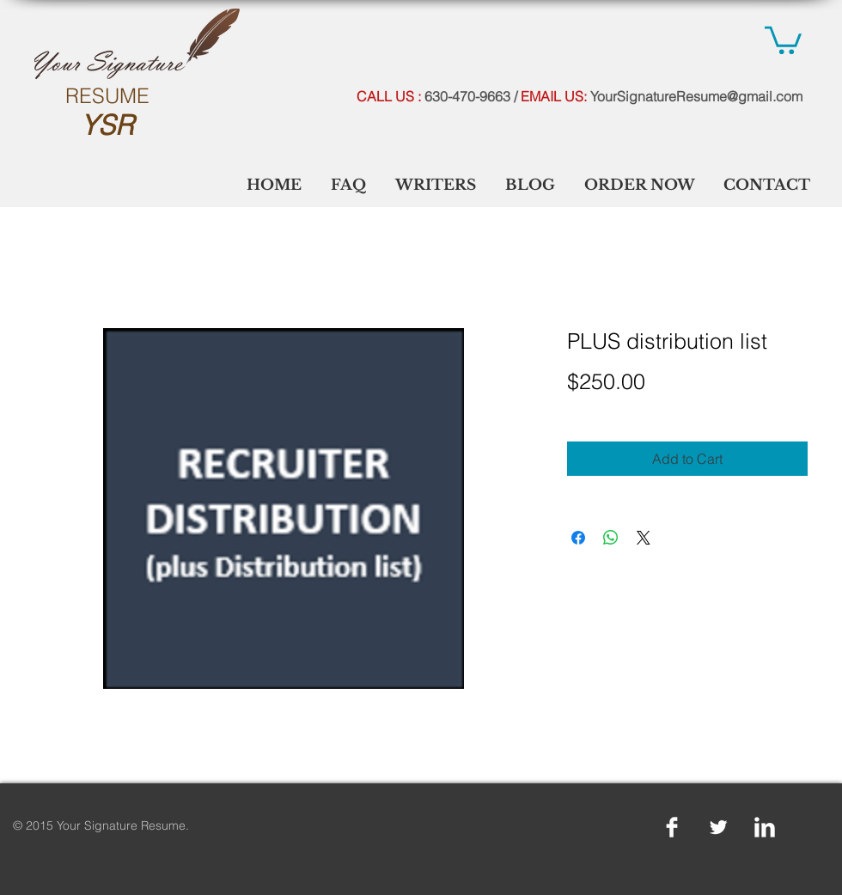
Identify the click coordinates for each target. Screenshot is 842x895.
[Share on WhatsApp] (611, 537)
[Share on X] (643, 537)
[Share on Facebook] (578, 537)
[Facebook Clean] (672, 827)
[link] (783, 38)
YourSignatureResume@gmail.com (696, 96)
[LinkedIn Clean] (764, 827)
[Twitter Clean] (718, 827)
